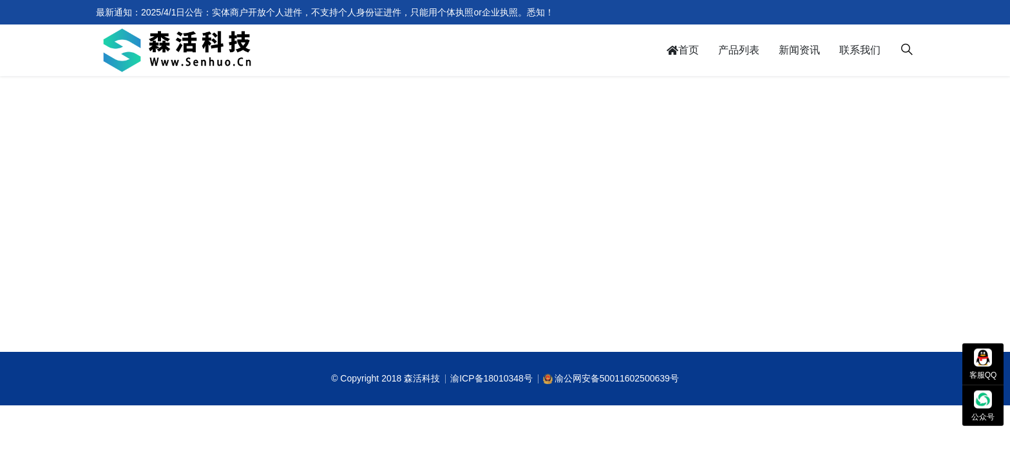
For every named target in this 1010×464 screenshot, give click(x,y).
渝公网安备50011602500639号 (617, 378)
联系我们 (860, 49)
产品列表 (738, 49)
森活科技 (422, 378)
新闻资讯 (799, 49)
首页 (683, 49)
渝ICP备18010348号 (491, 378)
